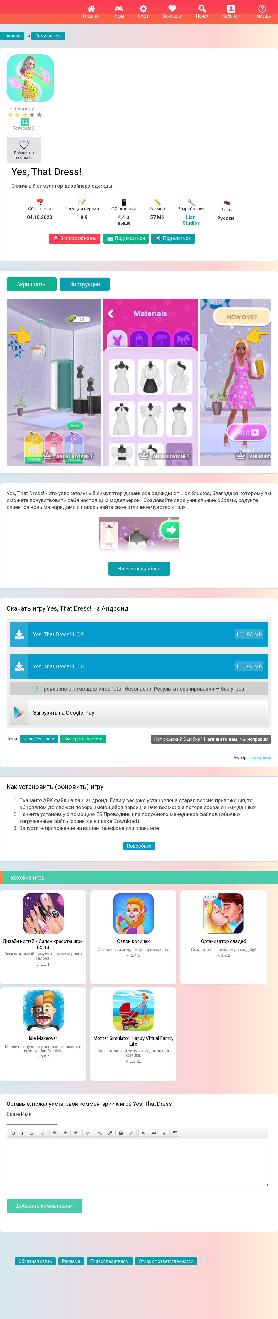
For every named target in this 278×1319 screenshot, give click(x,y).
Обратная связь (35, 1270)
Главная (91, 14)
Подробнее (139, 846)
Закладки (172, 14)
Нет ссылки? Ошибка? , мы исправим (211, 739)
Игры (119, 14)
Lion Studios (191, 220)
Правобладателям (109, 1270)
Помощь (262, 14)
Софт (143, 14)
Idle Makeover (43, 1038)
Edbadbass (260, 757)
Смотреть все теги (83, 738)
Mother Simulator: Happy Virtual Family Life (133, 1041)
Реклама (71, 1270)
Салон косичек (133, 941)
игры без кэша (39, 738)
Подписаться (126, 238)
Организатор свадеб (223, 941)
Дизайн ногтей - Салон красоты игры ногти (43, 944)
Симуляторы (48, 35)
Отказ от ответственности (166, 1270)
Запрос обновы (75, 238)
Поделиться (173, 238)
